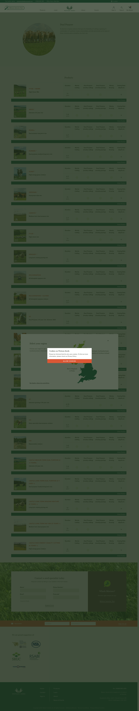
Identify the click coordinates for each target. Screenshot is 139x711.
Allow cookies (69, 361)
